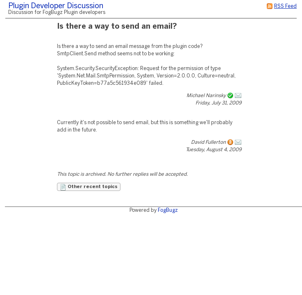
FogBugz (168, 210)
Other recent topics (89, 187)
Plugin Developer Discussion (55, 6)
